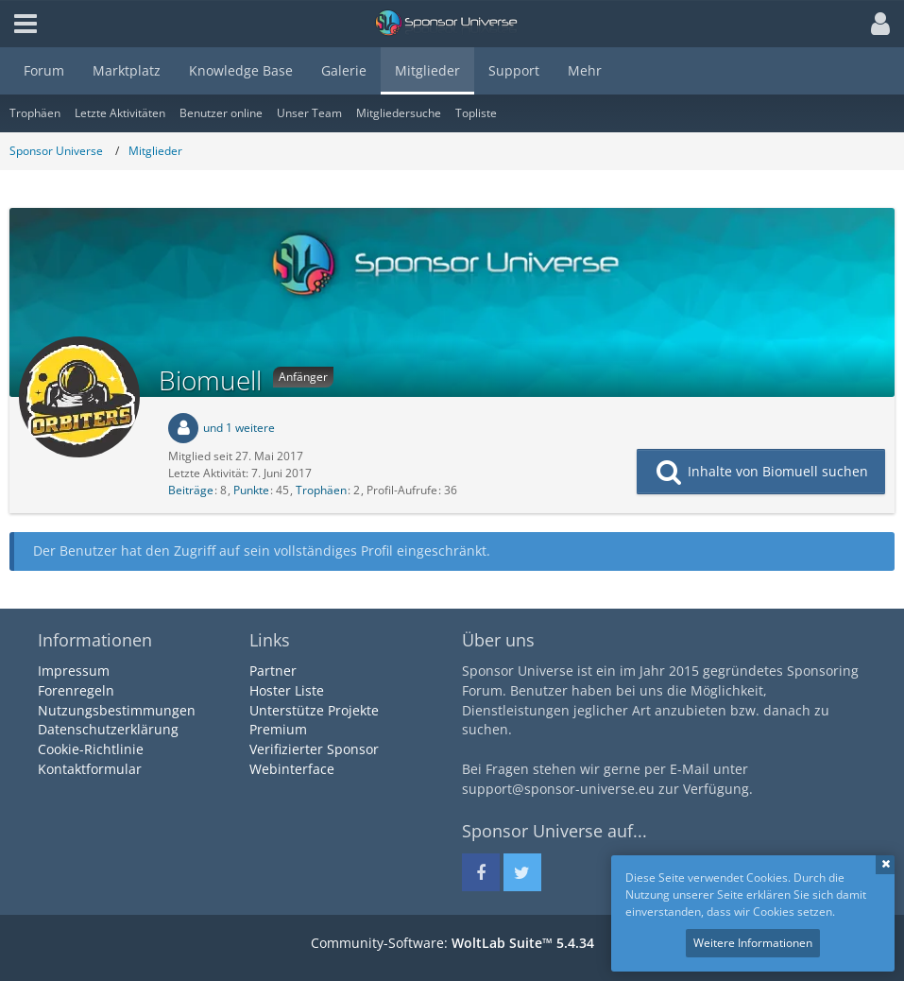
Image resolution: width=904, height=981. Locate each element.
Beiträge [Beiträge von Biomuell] (190, 490)
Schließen (885, 864)
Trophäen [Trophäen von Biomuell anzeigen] (321, 490)
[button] (876, 24)
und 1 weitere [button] (239, 428)
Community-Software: (452, 943)
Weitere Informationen (752, 943)
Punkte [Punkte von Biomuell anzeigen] (251, 490)
